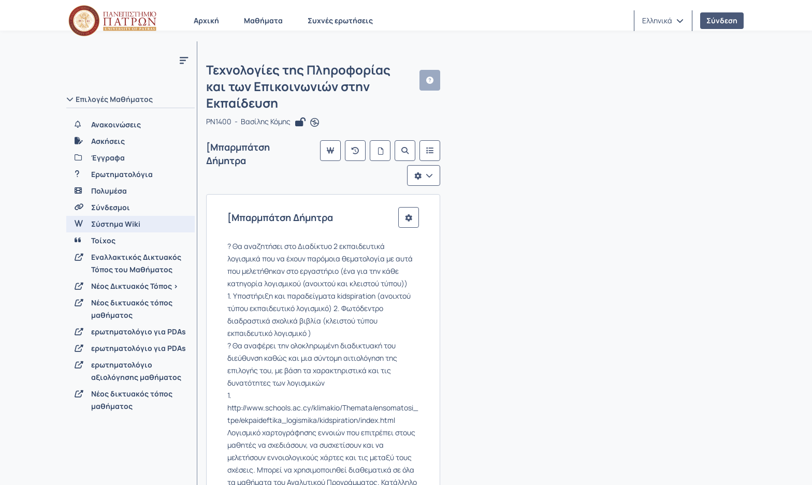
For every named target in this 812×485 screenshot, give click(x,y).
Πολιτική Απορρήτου (336, 464)
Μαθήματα (263, 20)
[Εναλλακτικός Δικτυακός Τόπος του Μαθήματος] (130, 263)
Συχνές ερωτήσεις (340, 20)
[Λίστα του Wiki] (687, 122)
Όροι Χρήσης (259, 464)
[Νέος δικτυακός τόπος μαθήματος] (130, 309)
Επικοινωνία (140, 464)
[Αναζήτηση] (663, 122)
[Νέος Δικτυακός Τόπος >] (130, 286)
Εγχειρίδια (199, 464)
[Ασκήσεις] (130, 141)
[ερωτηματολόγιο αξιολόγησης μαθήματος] (130, 371)
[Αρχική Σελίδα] (112, 20)
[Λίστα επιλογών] (718, 122)
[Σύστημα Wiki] (130, 224)
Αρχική (206, 20)
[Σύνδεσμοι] (130, 207)
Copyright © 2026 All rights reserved (685, 464)
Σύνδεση (721, 20)
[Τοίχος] (130, 240)
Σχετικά (86, 464)
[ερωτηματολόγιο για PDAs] (130, 332)
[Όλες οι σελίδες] (638, 122)
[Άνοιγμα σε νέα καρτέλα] (318, 94)
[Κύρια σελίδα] (588, 122)
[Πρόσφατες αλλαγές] (613, 122)
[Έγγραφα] (130, 158)
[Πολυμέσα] (130, 191)
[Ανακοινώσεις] (130, 124)
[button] (663, 20)
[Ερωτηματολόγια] (130, 174)
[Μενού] (184, 60)
